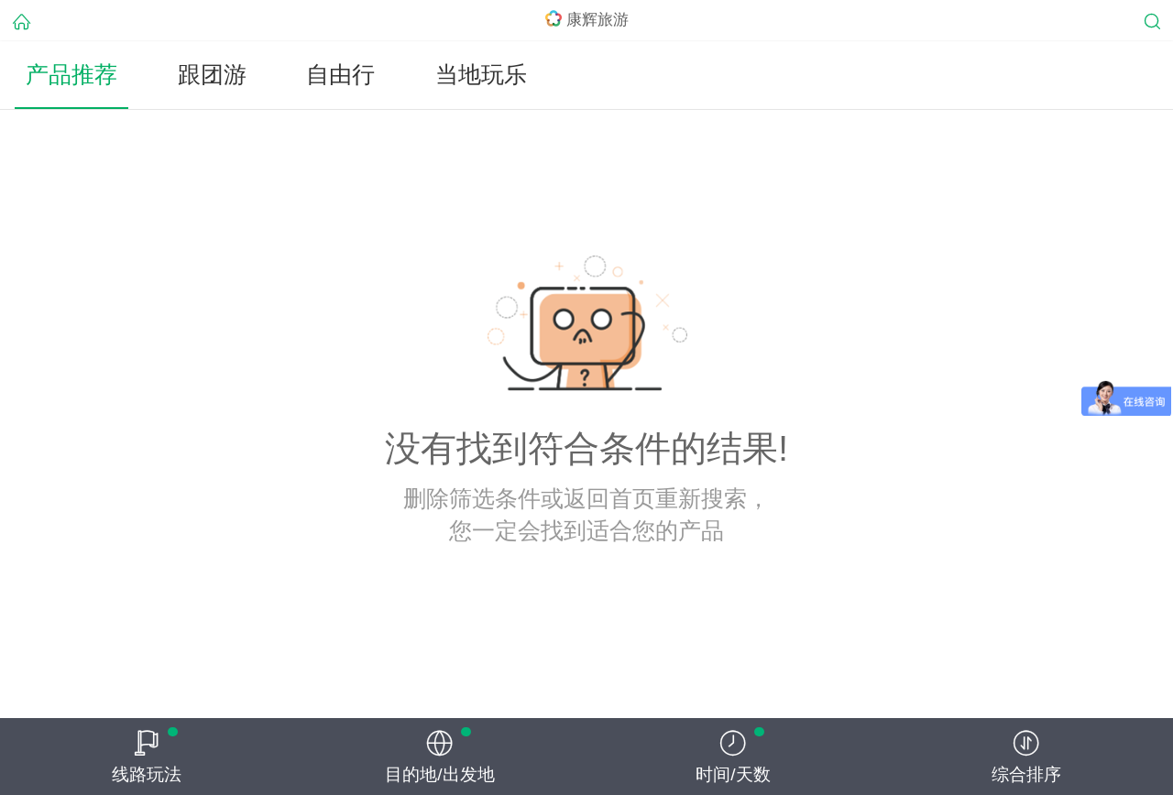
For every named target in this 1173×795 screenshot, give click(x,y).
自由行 (340, 74)
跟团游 (212, 74)
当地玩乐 (481, 74)
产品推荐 (71, 74)
